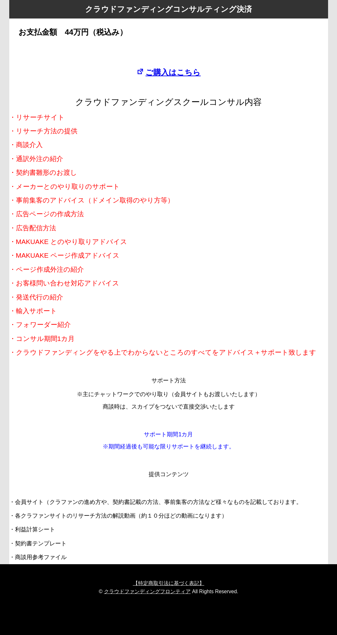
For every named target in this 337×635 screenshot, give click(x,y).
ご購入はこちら (168, 72)
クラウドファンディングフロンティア (147, 591)
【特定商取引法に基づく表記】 (168, 583)
